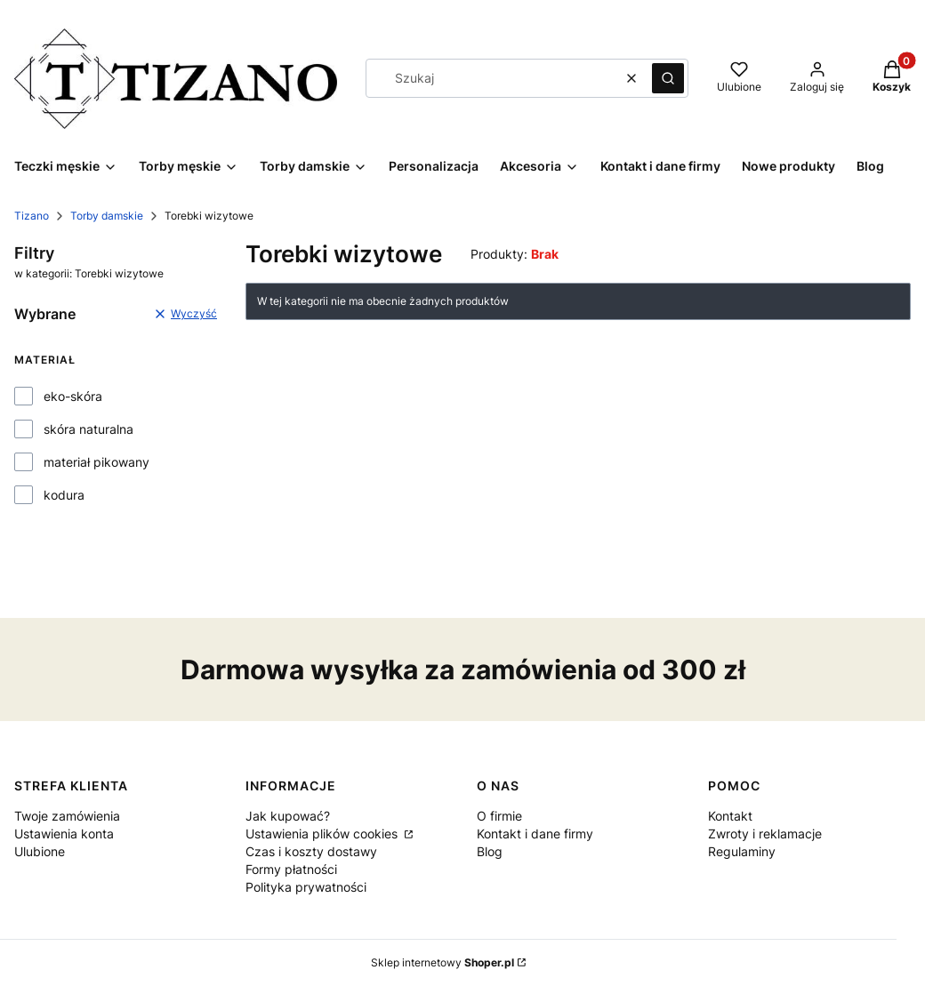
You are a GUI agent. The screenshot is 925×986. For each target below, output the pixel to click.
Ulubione (39, 851)
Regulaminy (742, 851)
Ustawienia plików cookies (323, 833)
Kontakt (730, 815)
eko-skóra (73, 396)
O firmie (499, 815)
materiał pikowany (96, 461)
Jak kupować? (287, 815)
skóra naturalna (88, 429)
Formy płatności (291, 869)
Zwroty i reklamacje (765, 833)
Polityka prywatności (305, 886)
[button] (668, 78)
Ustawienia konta (64, 833)
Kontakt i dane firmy (535, 833)
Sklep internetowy (442, 962)
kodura (64, 494)
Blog (490, 851)
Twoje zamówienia (67, 815)
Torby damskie (106, 215)
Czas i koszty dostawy (311, 851)
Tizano (31, 215)
